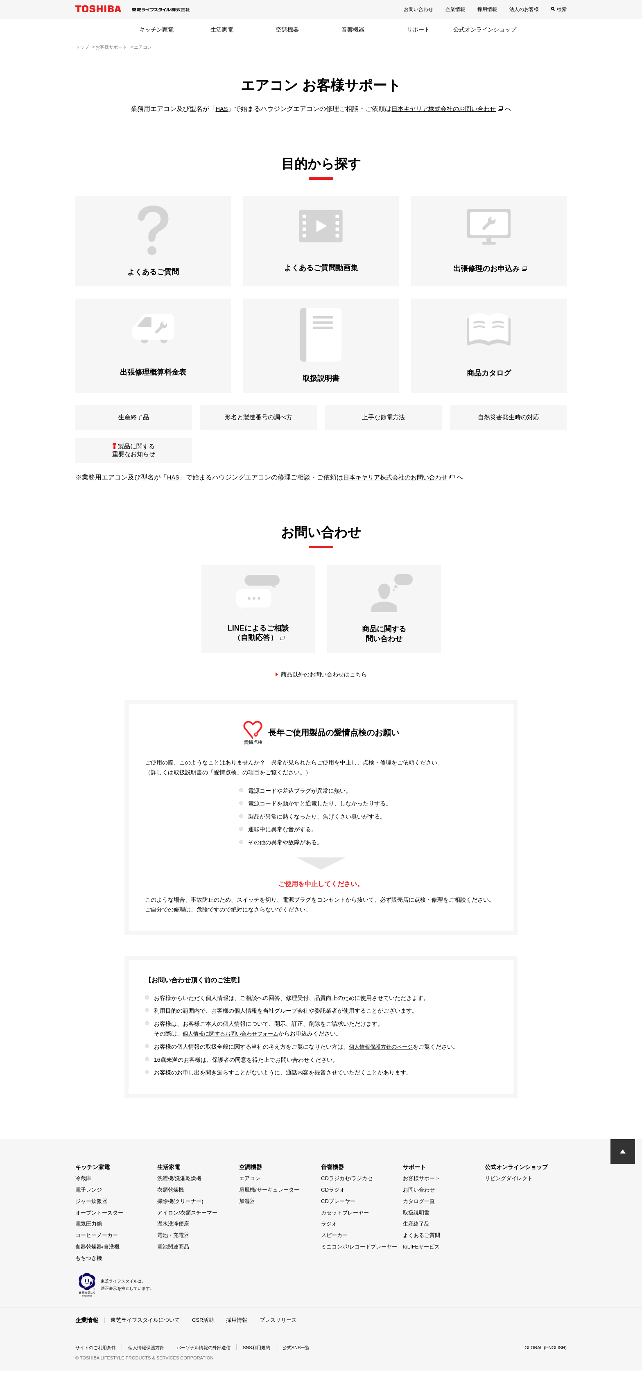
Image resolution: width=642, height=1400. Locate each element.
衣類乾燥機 (170, 1219)
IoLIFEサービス (421, 1276)
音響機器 (352, 29)
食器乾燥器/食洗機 (97, 1276)
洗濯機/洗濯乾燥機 (179, 1208)
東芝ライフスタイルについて (145, 1349)
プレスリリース (278, 1349)
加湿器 (247, 1231)
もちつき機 (88, 1287)
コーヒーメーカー (96, 1265)
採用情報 (487, 9)
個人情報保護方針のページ (383, 1076)
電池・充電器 (173, 1265)
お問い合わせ (418, 9)
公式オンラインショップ (484, 29)
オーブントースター (99, 1242)
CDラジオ (333, 1219)
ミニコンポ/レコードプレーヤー (359, 1276)
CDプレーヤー (338, 1231)
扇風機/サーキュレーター (269, 1219)
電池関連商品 (173, 1276)
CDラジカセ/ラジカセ (347, 1208)
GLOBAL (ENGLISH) (544, 1377)
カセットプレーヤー (345, 1242)
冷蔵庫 (83, 1208)
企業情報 (455, 9)
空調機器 (287, 29)
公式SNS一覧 (312, 1377)
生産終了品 (416, 1253)
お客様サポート (421, 1208)
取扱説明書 (416, 1242)
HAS (218, 108)
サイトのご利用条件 (97, 1377)
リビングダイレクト (509, 1208)
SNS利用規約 (270, 1377)
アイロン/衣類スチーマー (187, 1242)
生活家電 (221, 29)
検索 (562, 9)
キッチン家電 (156, 29)
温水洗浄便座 (173, 1253)
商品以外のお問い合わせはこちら (324, 704)
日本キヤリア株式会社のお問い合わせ (444, 108)
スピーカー (334, 1265)
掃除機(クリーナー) (180, 1231)
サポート (418, 29)
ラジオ (329, 1253)
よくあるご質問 (421, 1265)
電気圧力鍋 (88, 1253)
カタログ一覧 (419, 1231)
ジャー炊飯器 (91, 1231)
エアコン (249, 1208)
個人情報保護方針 (151, 1377)
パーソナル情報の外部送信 (212, 1377)
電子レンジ (88, 1219)
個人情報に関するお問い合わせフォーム (234, 1063)
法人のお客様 (524, 9)
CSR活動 (203, 1349)
